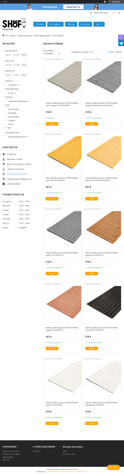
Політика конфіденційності (77, 471)
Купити (52, 124)
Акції (65, 451)
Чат (113, 467)
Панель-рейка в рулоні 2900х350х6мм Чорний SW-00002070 (101, 328)
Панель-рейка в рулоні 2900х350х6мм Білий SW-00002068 (62, 403)
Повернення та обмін (11, 454)
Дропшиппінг (8, 457)
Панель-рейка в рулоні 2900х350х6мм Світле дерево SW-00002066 (62, 104)
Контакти (85, 24)
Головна (39, 24)
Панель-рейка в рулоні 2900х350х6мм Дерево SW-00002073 (101, 254)
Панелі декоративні (42, 35)
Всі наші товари (69, 454)
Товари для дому (24, 35)
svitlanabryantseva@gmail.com (19, 179)
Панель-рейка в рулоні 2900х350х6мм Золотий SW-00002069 (62, 179)
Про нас (71, 24)
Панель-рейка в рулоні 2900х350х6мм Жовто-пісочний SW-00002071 (101, 179)
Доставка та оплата (11, 451)
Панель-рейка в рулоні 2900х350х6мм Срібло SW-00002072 (62, 254)
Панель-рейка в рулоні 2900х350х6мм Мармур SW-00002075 (101, 403)
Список (118, 52)
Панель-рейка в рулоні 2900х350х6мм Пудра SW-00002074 (62, 328)
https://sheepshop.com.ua (17, 174)
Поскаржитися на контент (56, 471)
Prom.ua (74, 469)
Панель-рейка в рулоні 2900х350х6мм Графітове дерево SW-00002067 (101, 104)
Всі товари (54, 24)
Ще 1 (9, 128)
